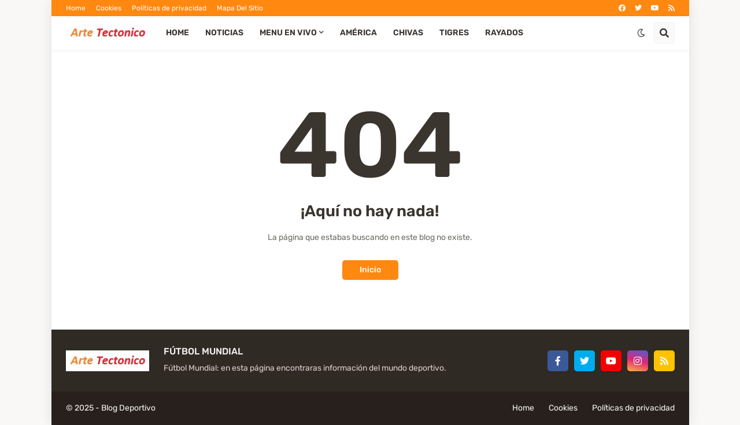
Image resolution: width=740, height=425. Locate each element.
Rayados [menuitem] (504, 33)
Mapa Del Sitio (240, 8)
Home (76, 8)
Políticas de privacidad (169, 8)
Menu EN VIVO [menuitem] (288, 33)
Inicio (370, 270)
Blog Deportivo (128, 408)
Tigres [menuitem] (454, 33)
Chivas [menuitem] (408, 33)
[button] (641, 33)
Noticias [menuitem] (224, 33)
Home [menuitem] (177, 33)
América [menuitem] (358, 33)
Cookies (108, 8)
